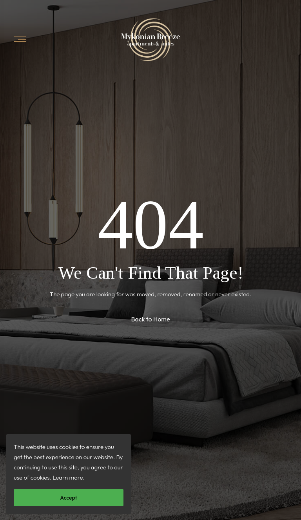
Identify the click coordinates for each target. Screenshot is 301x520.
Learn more (68, 477)
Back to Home (150, 319)
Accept (68, 497)
